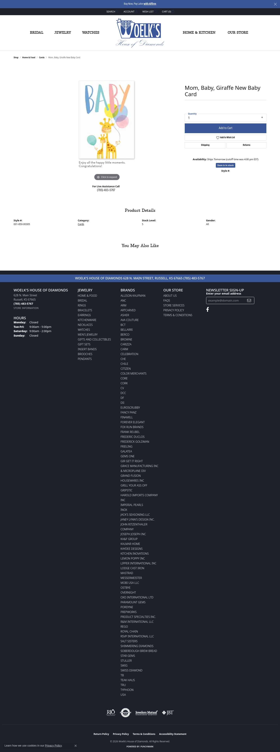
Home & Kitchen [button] (199, 33)
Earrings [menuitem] (84, 315)
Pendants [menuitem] (85, 359)
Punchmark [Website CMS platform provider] (147, 746)
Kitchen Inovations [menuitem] (135, 553)
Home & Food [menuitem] (87, 295)
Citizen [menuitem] (126, 368)
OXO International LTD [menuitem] (137, 597)
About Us (170, 295)
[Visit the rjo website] (111, 713)
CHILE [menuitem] (124, 364)
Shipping (205, 145)
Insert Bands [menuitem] (87, 349)
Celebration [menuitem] (129, 354)
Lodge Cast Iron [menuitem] (132, 568)
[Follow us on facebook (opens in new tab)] (207, 309)
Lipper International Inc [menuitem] (138, 563)
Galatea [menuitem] (126, 451)
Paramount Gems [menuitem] (133, 602)
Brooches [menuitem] (85, 354)
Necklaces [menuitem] (85, 325)
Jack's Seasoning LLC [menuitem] (135, 514)
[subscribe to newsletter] (249, 300)
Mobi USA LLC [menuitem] (130, 583)
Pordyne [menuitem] (127, 607)
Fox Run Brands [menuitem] (132, 427)
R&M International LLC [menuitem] (137, 622)
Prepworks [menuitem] (128, 612)
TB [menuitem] (122, 675)
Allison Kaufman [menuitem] (133, 295)
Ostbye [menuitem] (125, 587)
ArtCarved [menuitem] (128, 310)
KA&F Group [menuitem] (129, 539)
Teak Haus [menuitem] (128, 680)
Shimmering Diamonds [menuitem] (137, 646)
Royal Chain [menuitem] (129, 631)
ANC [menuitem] (123, 300)
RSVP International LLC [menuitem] (137, 636)
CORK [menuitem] (124, 383)
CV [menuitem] (122, 388)
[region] (107, 123)
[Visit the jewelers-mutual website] (146, 713)
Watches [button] (90, 33)
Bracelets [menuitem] (85, 310)
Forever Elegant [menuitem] (133, 422)
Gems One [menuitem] (128, 456)
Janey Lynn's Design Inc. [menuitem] (138, 519)
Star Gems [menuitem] (128, 656)
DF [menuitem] (122, 398)
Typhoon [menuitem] (127, 690)
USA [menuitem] (123, 695)
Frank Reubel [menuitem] (130, 432)
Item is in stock (225, 165)
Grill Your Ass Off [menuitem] (134, 485)
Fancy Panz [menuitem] (128, 412)
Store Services (174, 305)
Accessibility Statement (172, 734)
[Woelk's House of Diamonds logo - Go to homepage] (140, 32)
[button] (112, 11)
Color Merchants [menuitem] (133, 373)
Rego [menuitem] (124, 626)
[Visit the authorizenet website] (126, 713)
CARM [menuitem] (124, 349)
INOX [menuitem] (124, 510)
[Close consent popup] (75, 746)
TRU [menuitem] (123, 685)
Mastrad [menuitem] (127, 573)
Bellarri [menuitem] (127, 330)
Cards (42, 57)
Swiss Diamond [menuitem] (132, 670)
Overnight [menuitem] (128, 592)
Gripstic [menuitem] (126, 490)
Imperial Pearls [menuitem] (132, 505)
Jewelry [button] (62, 33)
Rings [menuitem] (82, 305)
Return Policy (101, 734)
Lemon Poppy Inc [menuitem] (133, 558)
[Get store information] (26, 308)
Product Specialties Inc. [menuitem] (138, 617)
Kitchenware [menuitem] (87, 320)
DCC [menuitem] (123, 393)
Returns (246, 145)
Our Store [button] (238, 33)
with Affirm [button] (150, 4)
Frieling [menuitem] (126, 446)
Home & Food (28, 57)
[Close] (275, 4)
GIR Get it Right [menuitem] (132, 461)
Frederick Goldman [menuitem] (135, 441)
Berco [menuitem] (125, 334)
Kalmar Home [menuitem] (130, 544)
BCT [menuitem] (123, 325)
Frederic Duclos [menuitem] (132, 437)
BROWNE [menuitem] (126, 339)
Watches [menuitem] (84, 330)
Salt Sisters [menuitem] (129, 641)
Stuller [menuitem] (126, 660)
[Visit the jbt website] (168, 713)
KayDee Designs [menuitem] (132, 549)
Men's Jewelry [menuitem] (88, 334)
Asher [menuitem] (125, 315)
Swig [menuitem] (124, 665)
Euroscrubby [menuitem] (130, 407)
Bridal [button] (36, 33)
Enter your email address (223, 293)
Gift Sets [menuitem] (84, 344)
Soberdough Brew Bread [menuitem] (139, 651)
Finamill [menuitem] (127, 417)
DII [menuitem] (122, 403)
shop (16, 57)
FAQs (166, 300)
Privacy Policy (173, 310)
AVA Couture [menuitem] (130, 320)
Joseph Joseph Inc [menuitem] (133, 534)
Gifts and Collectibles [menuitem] (94, 339)
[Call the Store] (23, 303)
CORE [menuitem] (124, 378)
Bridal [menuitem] (82, 300)
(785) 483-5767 (106, 190)
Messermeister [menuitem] (131, 578)
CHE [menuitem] (123, 359)
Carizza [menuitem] (126, 344)
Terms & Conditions (177, 315)
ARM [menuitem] (123, 305)
